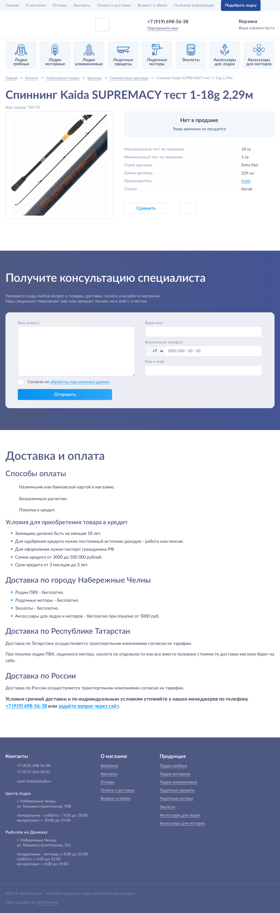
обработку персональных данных (80, 382)
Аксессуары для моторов (182, 823)
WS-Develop (47, 903)
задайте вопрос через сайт (88, 706)
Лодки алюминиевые (178, 782)
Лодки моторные (175, 774)
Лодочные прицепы (177, 790)
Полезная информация (194, 5)
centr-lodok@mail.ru (34, 781)
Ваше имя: (154, 323)
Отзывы (60, 5)
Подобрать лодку (240, 5)
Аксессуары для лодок (180, 815)
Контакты (81, 5)
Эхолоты (167, 807)
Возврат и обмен (152, 5)
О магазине (36, 5)
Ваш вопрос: (29, 323)
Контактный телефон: (164, 342)
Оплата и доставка (114, 5)
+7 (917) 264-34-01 (33, 772)
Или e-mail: (155, 362)
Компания (109, 766)
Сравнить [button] (146, 208)
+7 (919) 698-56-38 (167, 21)
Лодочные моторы (176, 799)
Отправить (65, 394)
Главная (12, 5)
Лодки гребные (173, 766)
